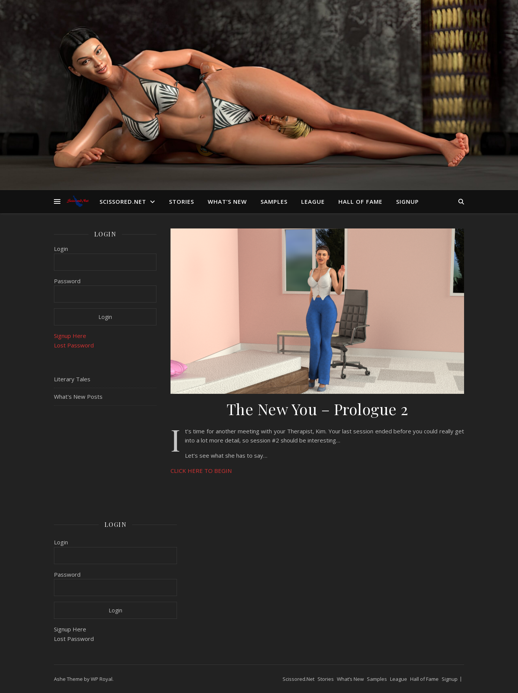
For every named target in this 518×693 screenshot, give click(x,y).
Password (67, 281)
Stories (181, 201)
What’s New (227, 201)
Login (61, 248)
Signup (407, 201)
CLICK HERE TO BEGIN (201, 470)
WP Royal (101, 679)
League (313, 201)
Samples (274, 201)
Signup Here (70, 335)
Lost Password (74, 345)
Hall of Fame (360, 201)
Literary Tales (72, 379)
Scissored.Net (122, 201)
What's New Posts (78, 396)
